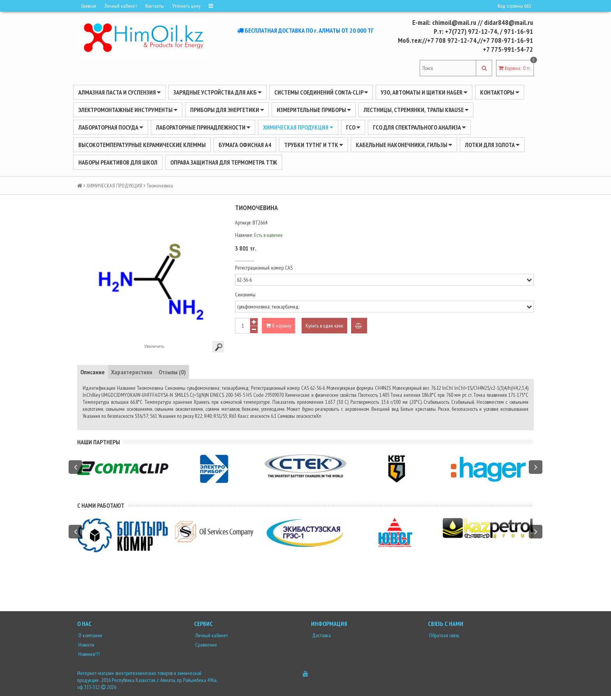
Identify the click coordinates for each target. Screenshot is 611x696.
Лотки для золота (492, 145)
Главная (88, 5)
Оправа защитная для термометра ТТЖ (223, 162)
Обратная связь (443, 635)
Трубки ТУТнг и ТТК (313, 145)
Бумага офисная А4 (245, 145)
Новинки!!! (88, 653)
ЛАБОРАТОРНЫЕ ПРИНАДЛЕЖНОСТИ (203, 127)
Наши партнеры (98, 442)
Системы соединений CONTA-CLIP (321, 92)
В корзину (278, 325)
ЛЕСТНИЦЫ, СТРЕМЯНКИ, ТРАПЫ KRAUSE (416, 110)
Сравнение (205, 644)
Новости (85, 644)
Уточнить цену (186, 5)
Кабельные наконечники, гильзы (404, 145)
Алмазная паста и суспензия (119, 92)
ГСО (353, 127)
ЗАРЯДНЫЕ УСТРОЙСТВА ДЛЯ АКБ (217, 92)
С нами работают (100, 505)
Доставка (321, 635)
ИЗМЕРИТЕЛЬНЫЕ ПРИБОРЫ (314, 110)
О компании (89, 635)
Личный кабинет (120, 5)
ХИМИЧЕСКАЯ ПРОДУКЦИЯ (298, 127)
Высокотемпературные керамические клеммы (142, 145)
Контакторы (499, 92)
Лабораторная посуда (110, 127)
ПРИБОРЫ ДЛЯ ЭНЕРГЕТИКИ (227, 110)
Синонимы (245, 294)
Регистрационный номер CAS (264, 267)
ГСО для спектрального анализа (419, 127)
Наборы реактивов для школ (117, 162)
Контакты (154, 5)
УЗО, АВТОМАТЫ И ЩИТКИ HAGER (424, 92)
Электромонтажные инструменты (127, 110)
